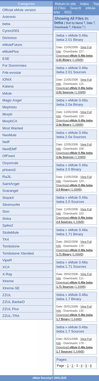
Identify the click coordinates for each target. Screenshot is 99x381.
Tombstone (11, 246)
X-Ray (7, 274)
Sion (6, 211)
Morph (7, 114)
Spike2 (7, 225)
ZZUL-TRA (10, 316)
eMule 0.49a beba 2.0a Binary (72, 102)
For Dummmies (14, 65)
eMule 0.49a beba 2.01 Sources (72, 70)
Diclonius (9, 38)
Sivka (6, 219)
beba (6, 24)
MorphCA (9, 121)
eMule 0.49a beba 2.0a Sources (72, 135)
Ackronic (9, 17)
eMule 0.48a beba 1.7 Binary (72, 297)
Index (84, 4)
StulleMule (10, 233)
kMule (7, 93)
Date (90, 23)
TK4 (5, 239)
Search (75, 8)
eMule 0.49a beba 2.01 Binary (72, 37)
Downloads (61, 27)
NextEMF (9, 149)
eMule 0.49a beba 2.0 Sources (72, 200)
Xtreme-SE (11, 288)
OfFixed (8, 156)
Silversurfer (11, 205)
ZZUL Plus (10, 309)
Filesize (77, 27)
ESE (6, 59)
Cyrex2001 (10, 31)
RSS (68, 12)
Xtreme (8, 281)
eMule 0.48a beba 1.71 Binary (72, 232)
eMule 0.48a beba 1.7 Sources (72, 329)
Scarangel (10, 191)
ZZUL (6, 295)
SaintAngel (10, 184)
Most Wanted (12, 128)
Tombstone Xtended (18, 253)
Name (79, 23)
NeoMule (9, 135)
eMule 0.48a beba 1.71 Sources (72, 264)
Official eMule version (19, 10)
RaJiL (6, 177)
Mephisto (9, 107)
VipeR (7, 260)
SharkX (8, 198)
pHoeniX (9, 170)
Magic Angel (12, 100)
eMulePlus (10, 51)
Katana (7, 86)
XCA (6, 267)
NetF (6, 142)
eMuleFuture (12, 45)
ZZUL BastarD (13, 302)
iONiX (7, 79)
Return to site (65, 4)
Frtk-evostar (11, 73)
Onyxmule (10, 163)
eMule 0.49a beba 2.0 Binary (72, 167)
